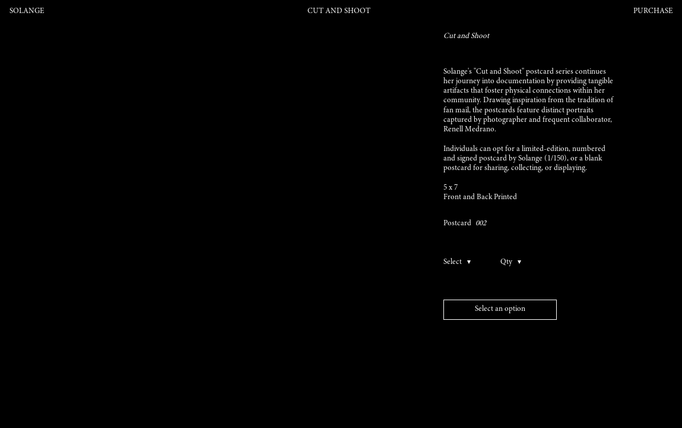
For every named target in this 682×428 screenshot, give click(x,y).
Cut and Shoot (338, 11)
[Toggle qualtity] (511, 263)
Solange (26, 11)
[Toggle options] (464, 263)
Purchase (653, 11)
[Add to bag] (500, 310)
